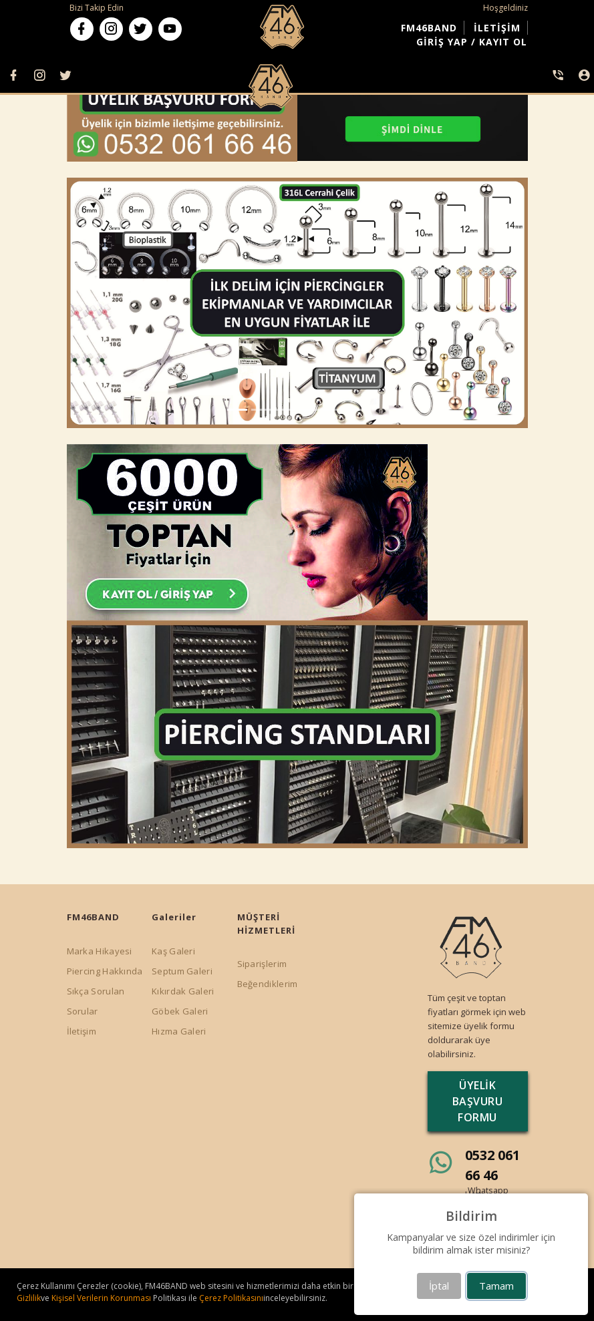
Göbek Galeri (180, 1011)
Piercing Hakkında (105, 971)
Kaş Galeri (173, 951)
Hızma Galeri (179, 1031)
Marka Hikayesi (99, 951)
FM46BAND (429, 27)
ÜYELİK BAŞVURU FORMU (477, 1101)
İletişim (81, 1031)
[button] (101, 303)
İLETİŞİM (497, 27)
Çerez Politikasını (231, 1298)
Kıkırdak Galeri (183, 991)
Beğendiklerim (267, 984)
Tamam (496, 1285)
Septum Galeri (182, 971)
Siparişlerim (262, 964)
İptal (439, 1285)
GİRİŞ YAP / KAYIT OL (471, 41)
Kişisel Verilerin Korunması (102, 1298)
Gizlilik (29, 1298)
